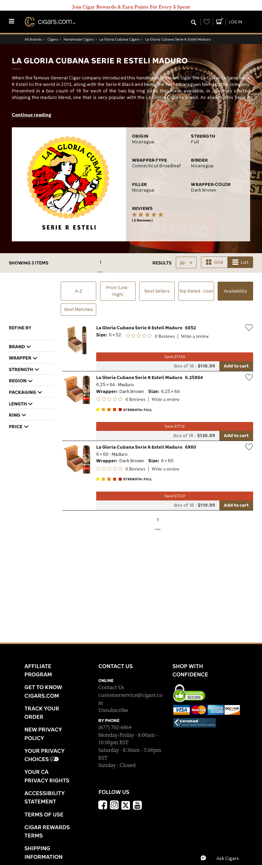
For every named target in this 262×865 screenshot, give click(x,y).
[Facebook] (102, 805)
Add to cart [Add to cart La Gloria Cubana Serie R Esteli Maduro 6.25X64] (236, 435)
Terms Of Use (44, 814)
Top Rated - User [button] (196, 291)
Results (161, 263)
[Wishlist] (207, 22)
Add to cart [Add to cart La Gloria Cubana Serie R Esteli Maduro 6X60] (236, 505)
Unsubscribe (113, 710)
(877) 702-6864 (114, 727)
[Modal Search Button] (193, 23)
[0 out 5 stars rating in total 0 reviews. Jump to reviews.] (150, 336)
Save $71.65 (174, 356)
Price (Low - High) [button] (118, 291)
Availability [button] (238, 294)
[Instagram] (114, 805)
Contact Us (111, 687)
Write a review (195, 336)
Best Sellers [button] (157, 291)
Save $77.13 (175, 426)
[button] (225, 858)
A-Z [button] (78, 291)
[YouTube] (137, 805)
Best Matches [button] (78, 309)
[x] (125, 804)
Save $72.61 (174, 495)
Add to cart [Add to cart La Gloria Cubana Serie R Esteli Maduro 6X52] (236, 366)
